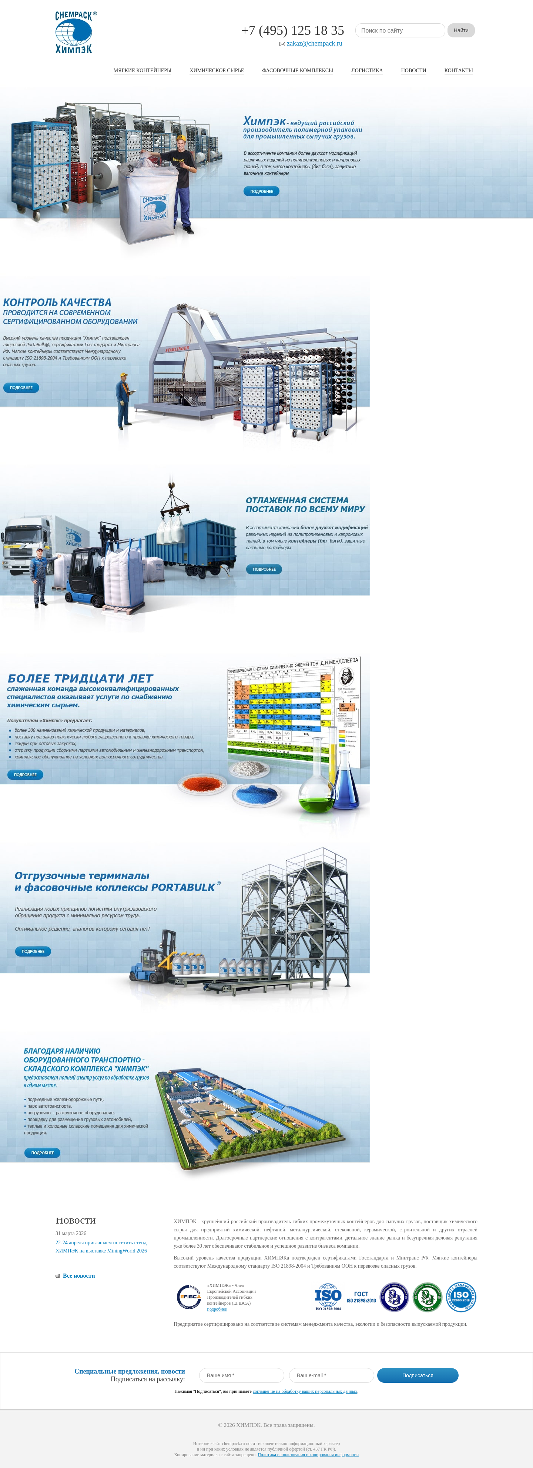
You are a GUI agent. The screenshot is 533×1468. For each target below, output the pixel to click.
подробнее (217, 1309)
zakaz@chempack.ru (314, 43)
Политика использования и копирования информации (308, 1454)
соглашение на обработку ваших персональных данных (305, 1391)
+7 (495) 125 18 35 (292, 30)
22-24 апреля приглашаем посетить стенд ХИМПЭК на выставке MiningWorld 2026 (101, 1247)
